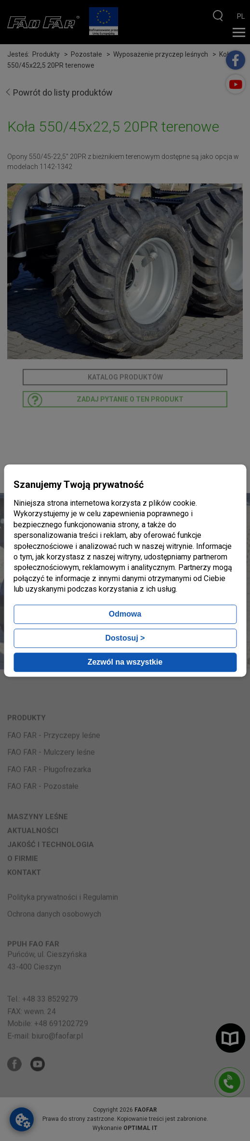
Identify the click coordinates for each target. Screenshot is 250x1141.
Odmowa (125, 614)
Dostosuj (125, 638)
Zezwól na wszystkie (125, 662)
